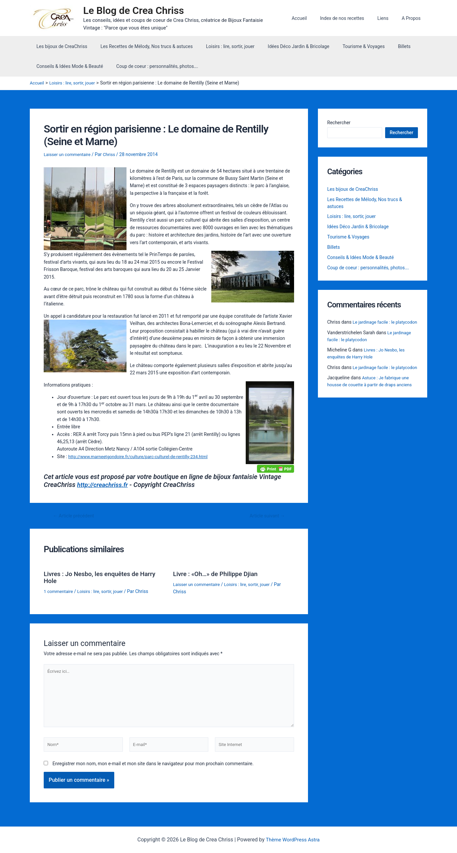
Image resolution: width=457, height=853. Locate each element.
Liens (388, 19)
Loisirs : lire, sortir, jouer (220, 47)
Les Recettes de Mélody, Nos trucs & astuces (140, 47)
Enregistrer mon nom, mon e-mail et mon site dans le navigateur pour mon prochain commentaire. (152, 769)
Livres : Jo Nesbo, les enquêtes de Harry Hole (103, 578)
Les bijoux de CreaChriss (59, 47)
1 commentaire (59, 592)
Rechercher (338, 124)
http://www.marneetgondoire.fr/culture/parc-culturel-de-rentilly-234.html (142, 457)
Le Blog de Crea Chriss (136, 11)
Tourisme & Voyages (346, 47)
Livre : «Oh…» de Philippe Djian (218, 575)
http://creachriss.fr (104, 486)
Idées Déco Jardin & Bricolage (285, 47)
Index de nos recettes (352, 19)
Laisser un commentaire (68, 156)
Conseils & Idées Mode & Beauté (67, 67)
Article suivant (265, 517)
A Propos (413, 19)
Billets (382, 47)
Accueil (313, 19)
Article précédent (75, 517)
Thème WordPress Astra (292, 840)
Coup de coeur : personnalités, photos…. (151, 67)
